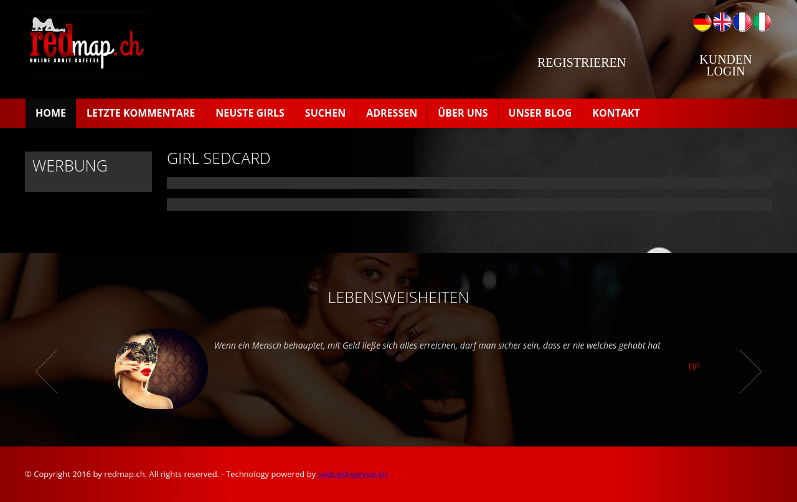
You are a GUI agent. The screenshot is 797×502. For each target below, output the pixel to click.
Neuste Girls (250, 113)
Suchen (325, 113)
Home (50, 113)
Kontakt (616, 113)
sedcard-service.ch (352, 474)
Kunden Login (725, 65)
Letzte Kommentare (141, 113)
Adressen (391, 113)
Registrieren (581, 62)
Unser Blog (540, 113)
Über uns (463, 113)
